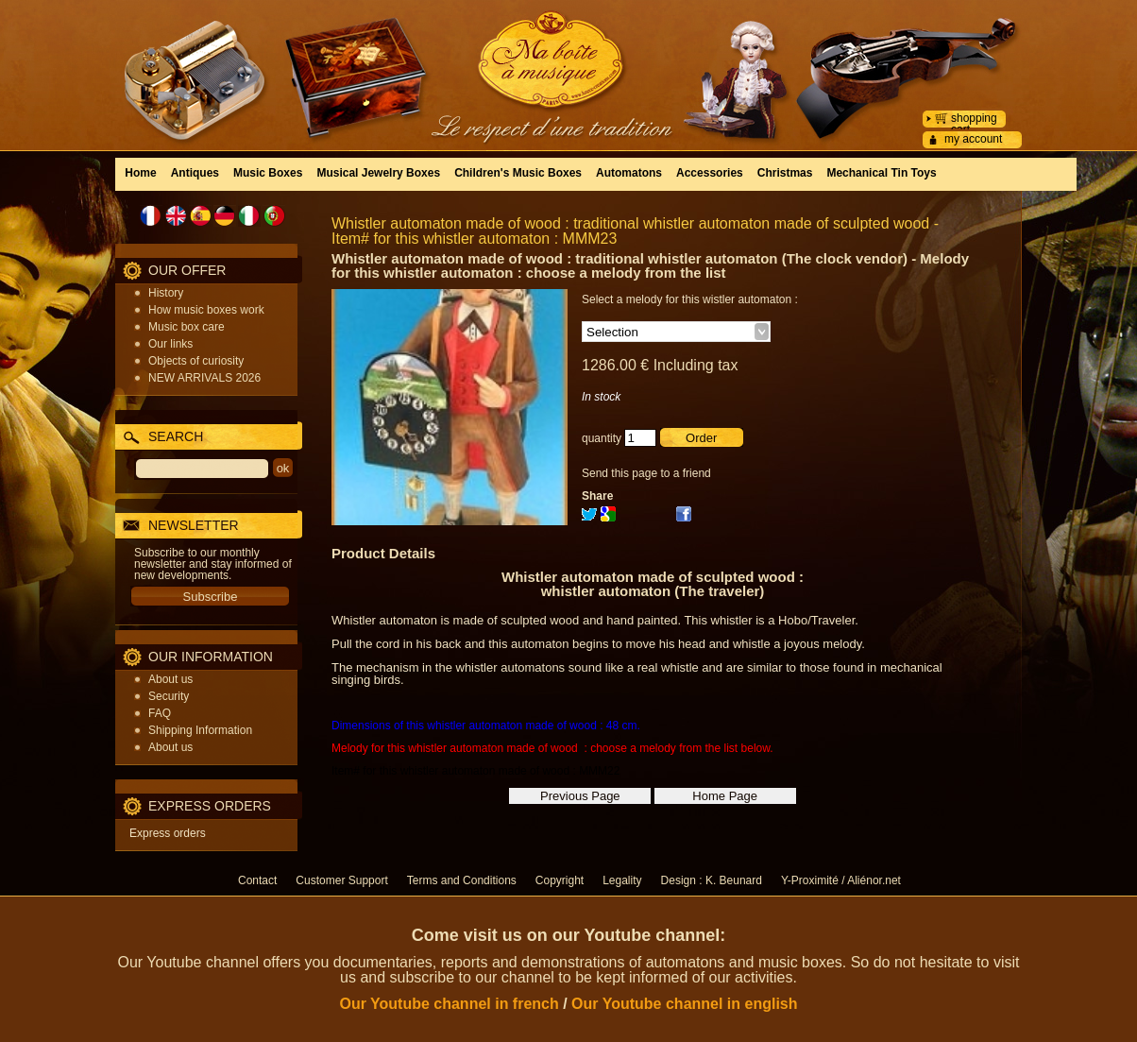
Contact (257, 880)
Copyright (559, 880)
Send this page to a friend (646, 473)
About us (170, 679)
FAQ (159, 713)
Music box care (186, 326)
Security (168, 696)
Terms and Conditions (462, 880)
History (165, 292)
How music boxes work (206, 309)
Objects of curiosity (196, 360)
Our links (170, 343)
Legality (621, 880)
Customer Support (341, 880)
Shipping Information (200, 730)
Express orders (167, 833)
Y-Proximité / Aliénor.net (841, 880)
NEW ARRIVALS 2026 (204, 377)
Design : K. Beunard (711, 880)
